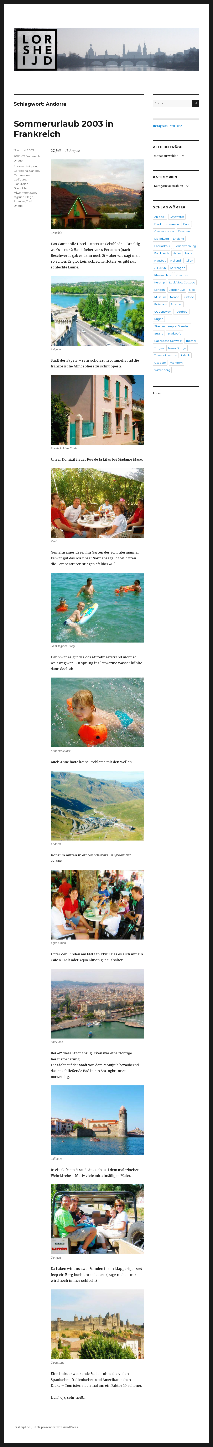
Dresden (184, 231)
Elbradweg (161, 238)
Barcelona (21, 170)
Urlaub (18, 160)
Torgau (159, 348)
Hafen (177, 253)
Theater (191, 340)
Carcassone (22, 175)
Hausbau (160, 260)
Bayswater (177, 216)
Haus (188, 253)
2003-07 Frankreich (27, 156)
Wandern (176, 362)
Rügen (158, 319)
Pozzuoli (176, 304)
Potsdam (160, 304)
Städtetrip (174, 333)
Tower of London (165, 355)
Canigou (35, 170)
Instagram (160, 126)
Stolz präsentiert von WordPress (56, 1427)
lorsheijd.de (22, 1427)
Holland (175, 260)
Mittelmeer (21, 192)
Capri (186, 224)
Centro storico (164, 231)
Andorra (19, 166)
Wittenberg (162, 370)
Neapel (175, 297)
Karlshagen (177, 267)
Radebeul (181, 311)
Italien (189, 260)
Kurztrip (159, 282)
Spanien (19, 201)
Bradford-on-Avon (166, 224)
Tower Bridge (177, 348)
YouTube (176, 126)
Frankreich (21, 183)
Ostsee (189, 297)
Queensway (162, 311)
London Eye (177, 289)
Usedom (160, 362)
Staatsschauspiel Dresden (171, 326)
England (178, 238)
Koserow (182, 275)
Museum (160, 297)
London (159, 289)
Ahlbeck (160, 216)
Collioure (20, 179)
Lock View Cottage (182, 282)
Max (192, 289)
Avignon (31, 166)
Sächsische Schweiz (168, 340)
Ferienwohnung (185, 246)
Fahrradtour (162, 246)
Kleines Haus (162, 275)
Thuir (29, 201)
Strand (158, 333)
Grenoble (20, 188)
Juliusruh (160, 267)
